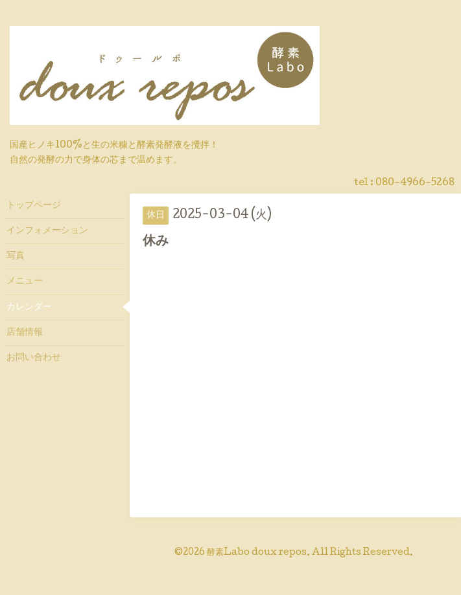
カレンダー (29, 307)
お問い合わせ (33, 358)
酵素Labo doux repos (257, 552)
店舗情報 (24, 333)
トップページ (33, 206)
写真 (15, 256)
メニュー (24, 281)
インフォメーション (47, 231)
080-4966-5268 (415, 183)
